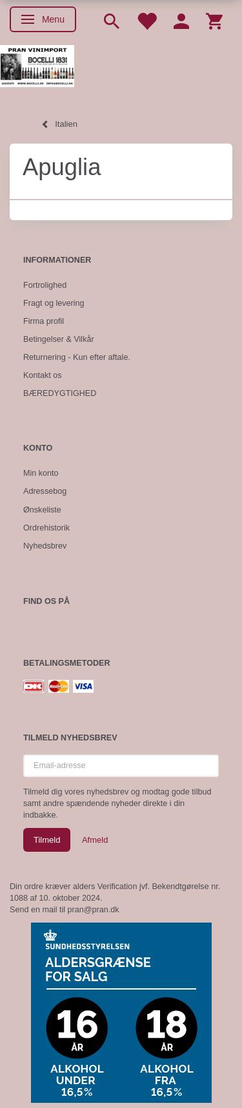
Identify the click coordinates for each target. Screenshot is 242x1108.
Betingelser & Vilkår (58, 339)
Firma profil (43, 321)
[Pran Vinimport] (37, 71)
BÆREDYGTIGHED (59, 393)
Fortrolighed (44, 285)
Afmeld (95, 840)
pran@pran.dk (93, 909)
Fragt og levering (54, 303)
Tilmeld (47, 840)
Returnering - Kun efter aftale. (76, 357)
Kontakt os (42, 375)
